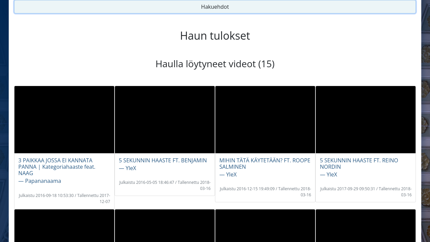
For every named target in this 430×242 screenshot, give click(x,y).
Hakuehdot (215, 6)
